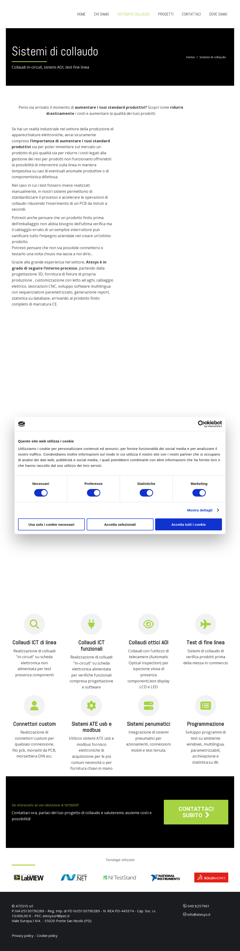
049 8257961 (196, 906)
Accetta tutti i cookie (188, 524)
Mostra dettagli (199, 510)
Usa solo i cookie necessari (52, 524)
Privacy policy (23, 935)
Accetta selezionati (120, 524)
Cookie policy (47, 935)
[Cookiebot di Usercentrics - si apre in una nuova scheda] (201, 424)
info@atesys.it (196, 914)
